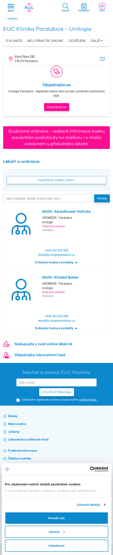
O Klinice (14, 41)
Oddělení (77, 41)
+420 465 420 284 (56, 250)
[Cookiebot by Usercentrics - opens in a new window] (89, 469)
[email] (56, 382)
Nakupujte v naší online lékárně (43, 344)
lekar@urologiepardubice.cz (56, 254)
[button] (65, 7)
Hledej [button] (102, 198)
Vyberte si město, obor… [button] (57, 180)
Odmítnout (57, 545)
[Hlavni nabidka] (11, 7)
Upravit (57, 532)
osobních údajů (88, 399)
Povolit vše (56, 518)
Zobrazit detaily (88, 504)
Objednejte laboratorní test (39, 354)
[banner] (29, 7)
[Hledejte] (48, 198)
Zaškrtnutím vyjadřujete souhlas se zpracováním (59, 399)
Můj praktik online (45, 41)
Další (95, 41)
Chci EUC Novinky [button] (56, 392)
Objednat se (56, 107)
